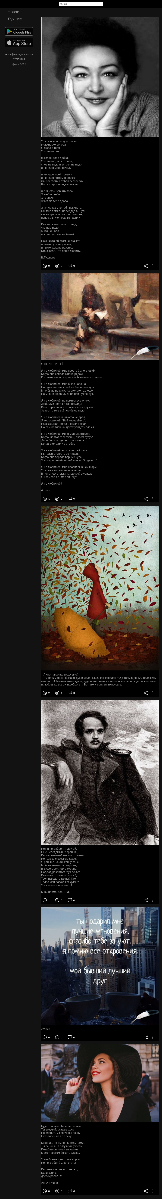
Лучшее (15, 18)
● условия (19, 58)
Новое (13, 11)
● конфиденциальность (19, 54)
